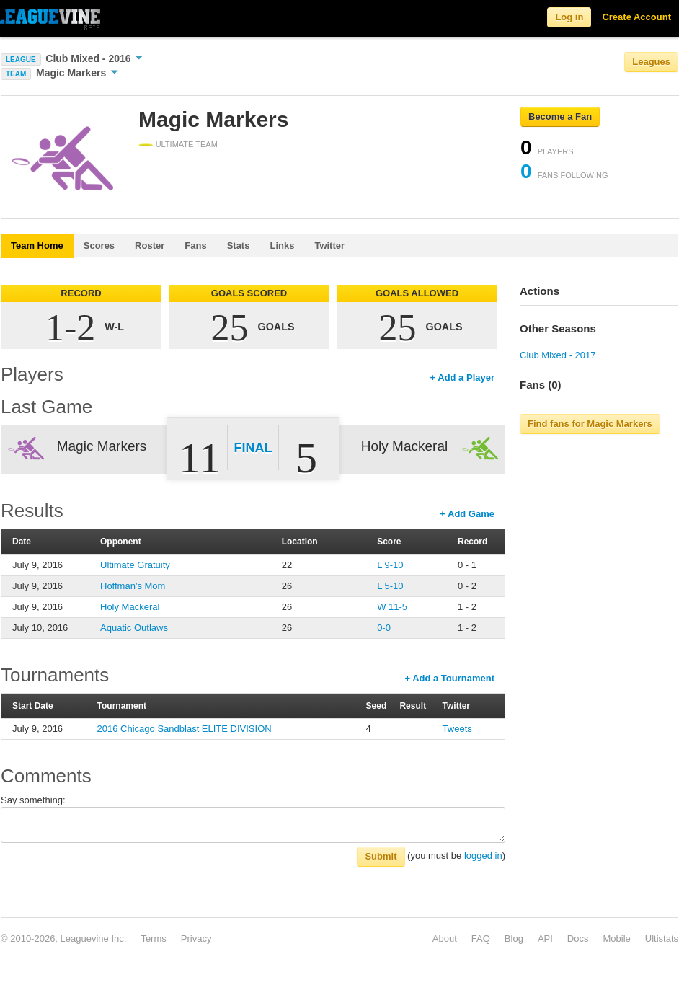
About (444, 938)
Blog (514, 938)
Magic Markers (77, 73)
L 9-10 (390, 565)
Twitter (329, 245)
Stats (238, 245)
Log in (569, 17)
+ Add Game (467, 513)
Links (282, 245)
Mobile (616, 938)
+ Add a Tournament (449, 678)
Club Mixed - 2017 (558, 355)
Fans (195, 245)
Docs (578, 938)
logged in (483, 855)
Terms (153, 938)
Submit (380, 856)
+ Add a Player (462, 377)
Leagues (651, 61)
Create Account (636, 17)
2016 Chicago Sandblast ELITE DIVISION (184, 728)
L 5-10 (390, 585)
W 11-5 (392, 606)
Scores (99, 245)
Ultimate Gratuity (135, 565)
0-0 (384, 627)
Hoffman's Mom (132, 585)
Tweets (457, 728)
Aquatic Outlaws (134, 627)
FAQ (480, 938)
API (545, 938)
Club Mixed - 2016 (94, 58)
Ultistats (661, 938)
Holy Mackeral (129, 606)
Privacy (196, 938)
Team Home (37, 245)
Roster (149, 245)
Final (253, 448)
